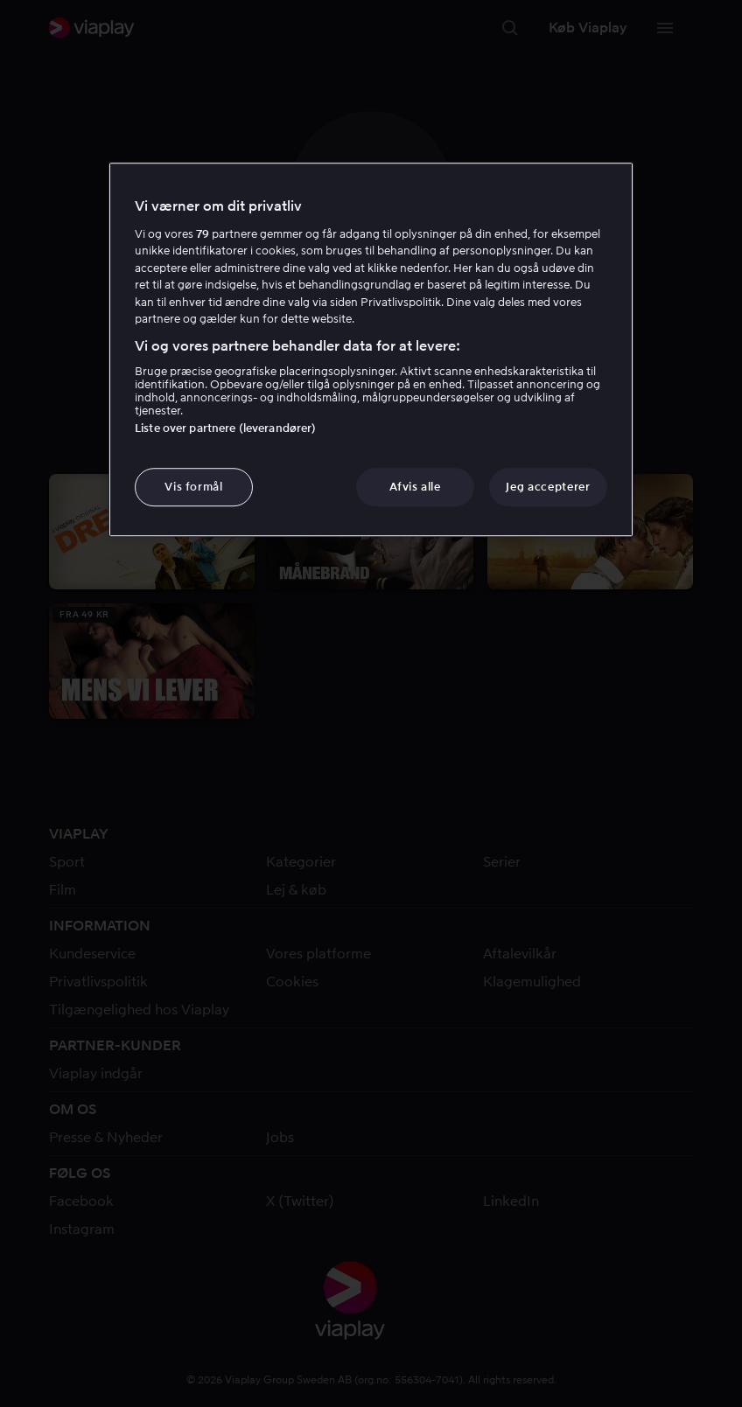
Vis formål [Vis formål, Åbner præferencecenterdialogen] (193, 486)
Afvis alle (415, 486)
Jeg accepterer (548, 486)
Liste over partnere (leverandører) (225, 428)
